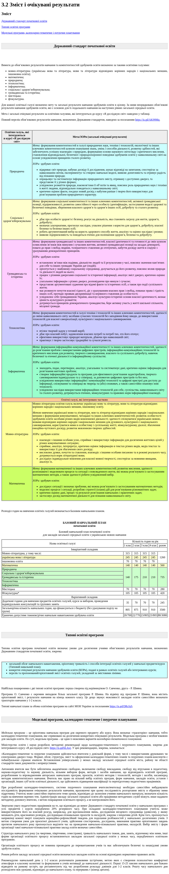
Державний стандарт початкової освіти (24, 21)
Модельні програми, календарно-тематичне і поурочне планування (40, 32)
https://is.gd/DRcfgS (121, 706)
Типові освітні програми (15, 26)
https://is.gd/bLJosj (60, 747)
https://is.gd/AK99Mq (147, 119)
